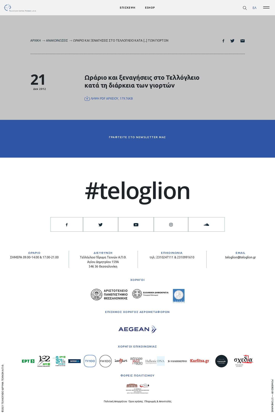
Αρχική (35, 40)
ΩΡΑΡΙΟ (34, 252)
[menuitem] (254, 7)
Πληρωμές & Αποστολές (157, 401)
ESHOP (150, 7)
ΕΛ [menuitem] (254, 7)
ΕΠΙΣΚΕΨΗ (127, 7)
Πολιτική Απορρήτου (115, 401)
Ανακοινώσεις (57, 40)
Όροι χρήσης (136, 401)
